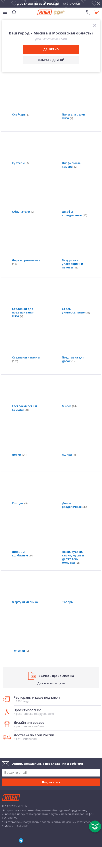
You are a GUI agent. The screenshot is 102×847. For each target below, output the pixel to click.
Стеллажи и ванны (26, 359)
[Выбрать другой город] (51, 60)
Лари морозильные (26, 262)
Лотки (19, 454)
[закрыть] (99, 4)
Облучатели (23, 211)
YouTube (10, 840)
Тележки (20, 650)
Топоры (67, 602)
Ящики (69, 454)
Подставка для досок (73, 359)
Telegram (21, 840)
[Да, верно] (51, 49)
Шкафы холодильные (74, 213)
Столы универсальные (76, 310)
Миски (69, 406)
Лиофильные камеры (71, 164)
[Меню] (5, 12)
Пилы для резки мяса (73, 116)
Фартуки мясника (25, 602)
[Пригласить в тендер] (95, 826)
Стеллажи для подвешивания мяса (23, 312)
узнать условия (72, 3)
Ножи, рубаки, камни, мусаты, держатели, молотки (73, 557)
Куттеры (20, 163)
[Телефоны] (88, 12)
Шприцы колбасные (22, 553)
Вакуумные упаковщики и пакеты (72, 264)
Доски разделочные (74, 505)
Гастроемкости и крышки (24, 407)
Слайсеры (21, 114)
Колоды (19, 503)
